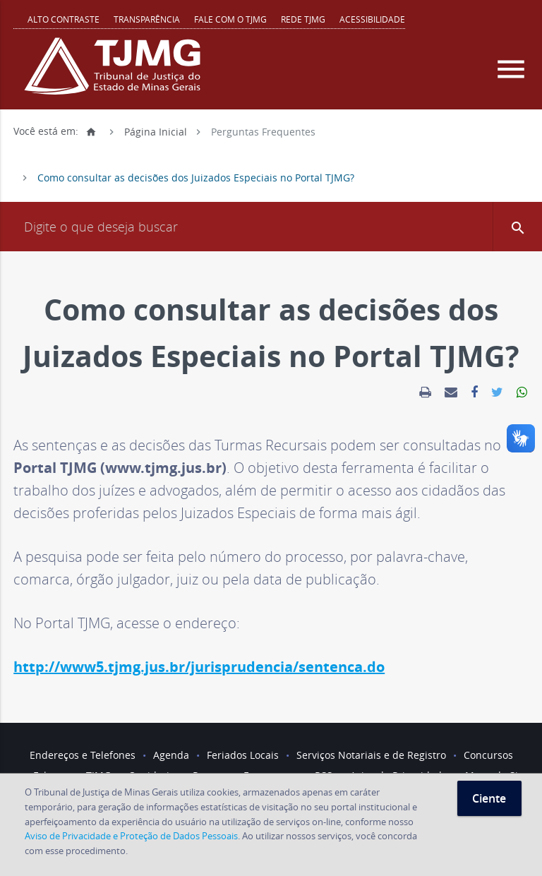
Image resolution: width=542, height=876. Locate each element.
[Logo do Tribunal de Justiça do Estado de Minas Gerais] (115, 73)
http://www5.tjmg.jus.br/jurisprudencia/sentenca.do (199, 666)
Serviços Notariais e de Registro (371, 755)
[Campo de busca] (271, 226)
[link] (425, 392)
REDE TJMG (303, 19)
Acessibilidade (372, 19)
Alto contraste (64, 19)
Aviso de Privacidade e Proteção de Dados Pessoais (131, 835)
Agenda (171, 755)
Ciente (489, 798)
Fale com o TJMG (230, 19)
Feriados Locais (243, 755)
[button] (517, 226)
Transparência (147, 19)
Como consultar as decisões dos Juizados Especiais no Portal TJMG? (195, 177)
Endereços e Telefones (83, 755)
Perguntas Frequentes (263, 131)
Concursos (488, 755)
